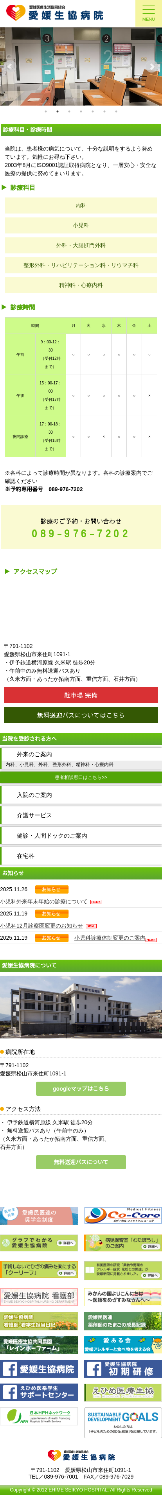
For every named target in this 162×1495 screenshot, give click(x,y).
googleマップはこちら (81, 1089)
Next (152, 67)
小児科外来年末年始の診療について (50, 901)
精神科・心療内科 (81, 285)
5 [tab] (93, 111)
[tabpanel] (81, 66)
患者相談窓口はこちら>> (81, 777)
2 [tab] (57, 111)
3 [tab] (69, 111)
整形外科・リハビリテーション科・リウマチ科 (81, 265)
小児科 (81, 225)
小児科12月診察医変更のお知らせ (48, 925)
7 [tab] (116, 111)
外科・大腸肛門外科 (81, 245)
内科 (81, 205)
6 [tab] (104, 111)
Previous (10, 67)
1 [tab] (46, 111)
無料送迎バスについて (81, 1162)
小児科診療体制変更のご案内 (110, 938)
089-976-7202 (81, 533)
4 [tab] (81, 111)
